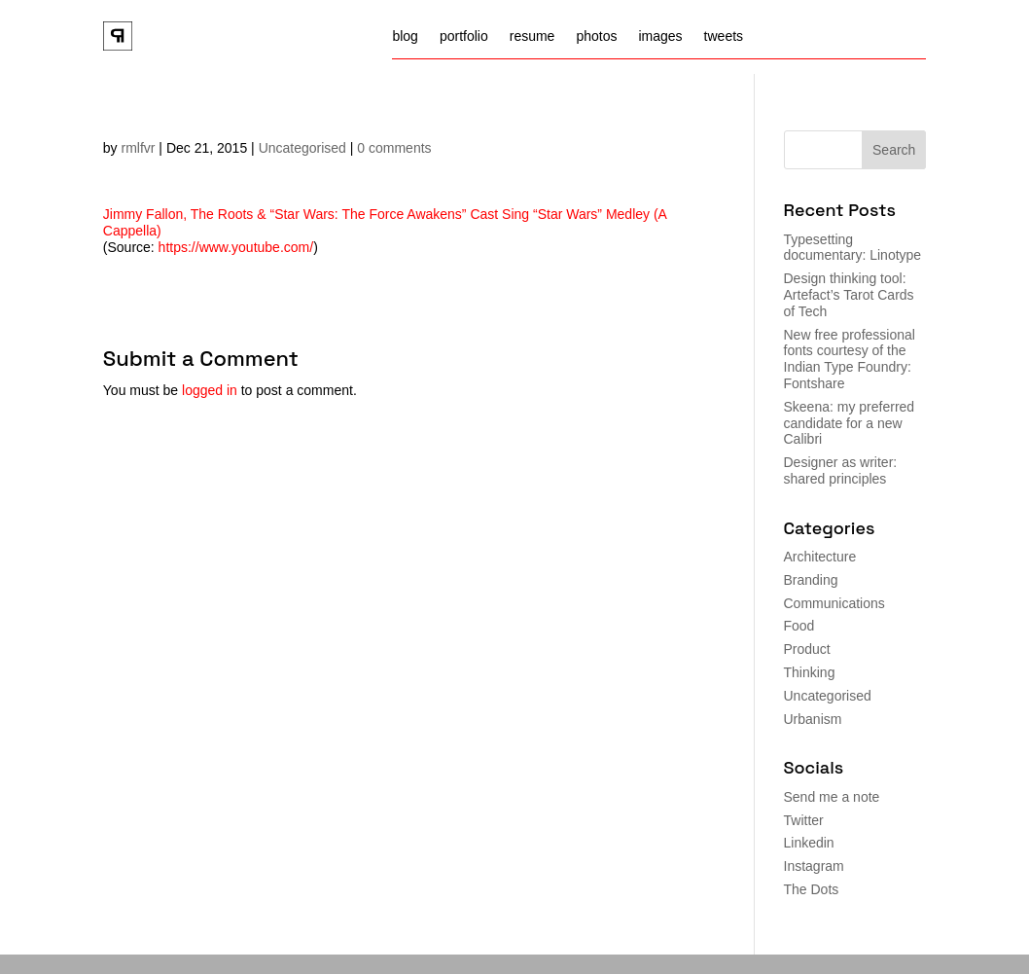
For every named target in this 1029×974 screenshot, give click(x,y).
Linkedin (809, 842)
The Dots (811, 889)
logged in (209, 390)
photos (596, 36)
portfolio (464, 36)
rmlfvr (138, 148)
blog (404, 36)
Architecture (820, 556)
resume (532, 36)
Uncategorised (302, 148)
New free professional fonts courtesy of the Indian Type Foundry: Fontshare (849, 359)
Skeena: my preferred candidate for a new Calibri (849, 423)
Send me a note (832, 797)
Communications (834, 603)
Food (799, 625)
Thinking (809, 672)
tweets (723, 36)
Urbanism (813, 719)
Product (807, 649)
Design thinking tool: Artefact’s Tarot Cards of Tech (849, 295)
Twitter (804, 820)
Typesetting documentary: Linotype (853, 248)
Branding (811, 580)
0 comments (394, 148)
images (660, 36)
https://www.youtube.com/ (236, 247)
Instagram (814, 866)
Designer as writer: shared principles (841, 470)
